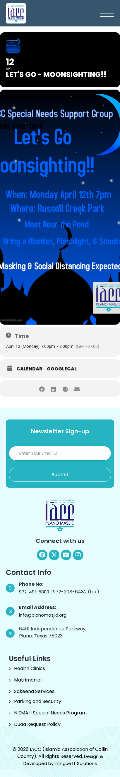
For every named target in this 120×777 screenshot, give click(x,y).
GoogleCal (62, 369)
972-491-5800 (34, 592)
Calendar (29, 369)
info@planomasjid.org (42, 615)
